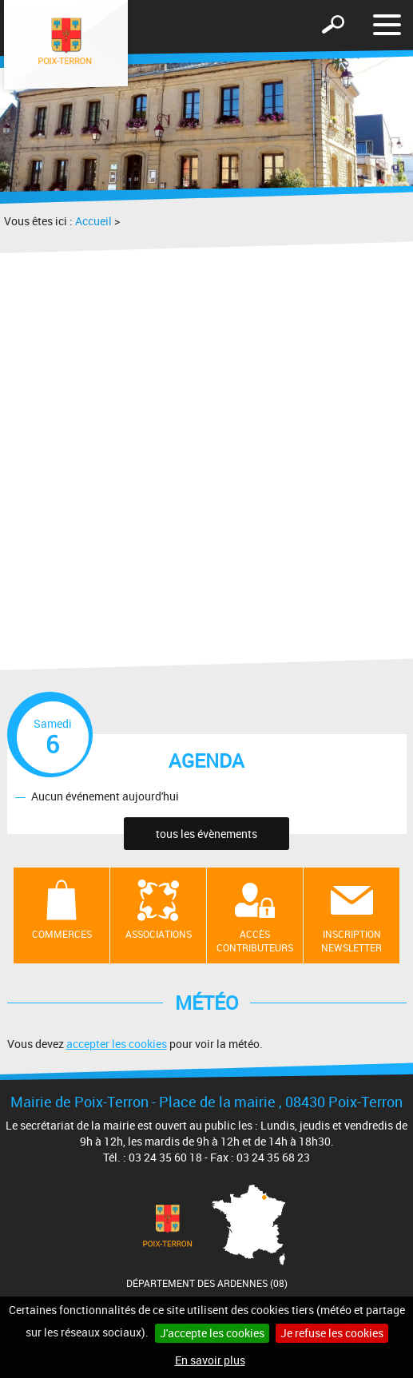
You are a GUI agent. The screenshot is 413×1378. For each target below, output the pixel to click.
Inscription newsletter (351, 940)
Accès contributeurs (254, 940)
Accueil (93, 220)
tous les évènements (206, 833)
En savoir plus (210, 1360)
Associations (158, 933)
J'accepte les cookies (212, 1332)
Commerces (62, 933)
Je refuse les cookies (331, 1332)
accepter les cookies (116, 1043)
